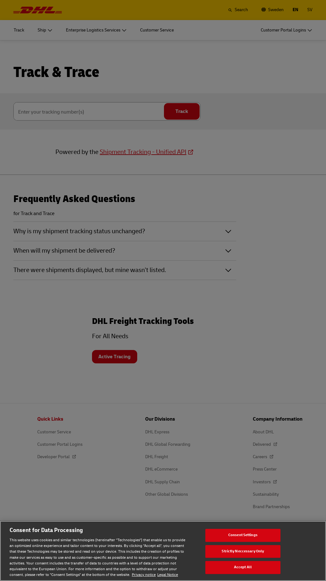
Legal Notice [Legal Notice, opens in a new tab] (167, 574)
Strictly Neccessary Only (243, 551)
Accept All (243, 567)
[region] (163, 551)
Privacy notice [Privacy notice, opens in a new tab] (144, 574)
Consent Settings (243, 535)
